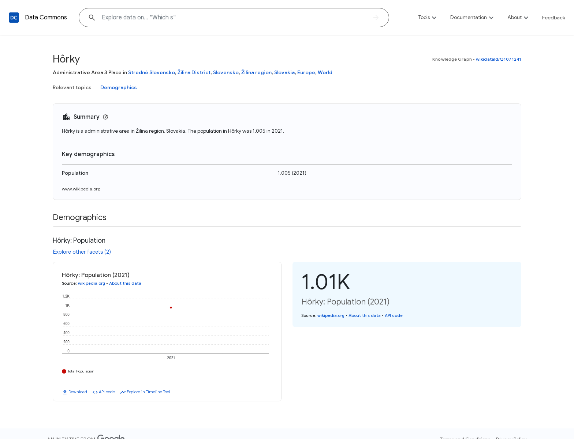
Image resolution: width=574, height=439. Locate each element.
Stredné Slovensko (151, 72)
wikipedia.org (91, 283)
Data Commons (46, 17)
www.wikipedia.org (81, 189)
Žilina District (194, 72)
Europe (306, 72)
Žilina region (256, 72)
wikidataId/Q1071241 (498, 59)
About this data (125, 283)
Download (77, 391)
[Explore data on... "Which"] (234, 17)
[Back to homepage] (14, 17)
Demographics (118, 87)
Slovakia (284, 72)
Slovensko (226, 72)
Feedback (553, 17)
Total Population (81, 371)
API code (107, 391)
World (325, 72)
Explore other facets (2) (82, 252)
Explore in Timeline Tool (148, 391)
